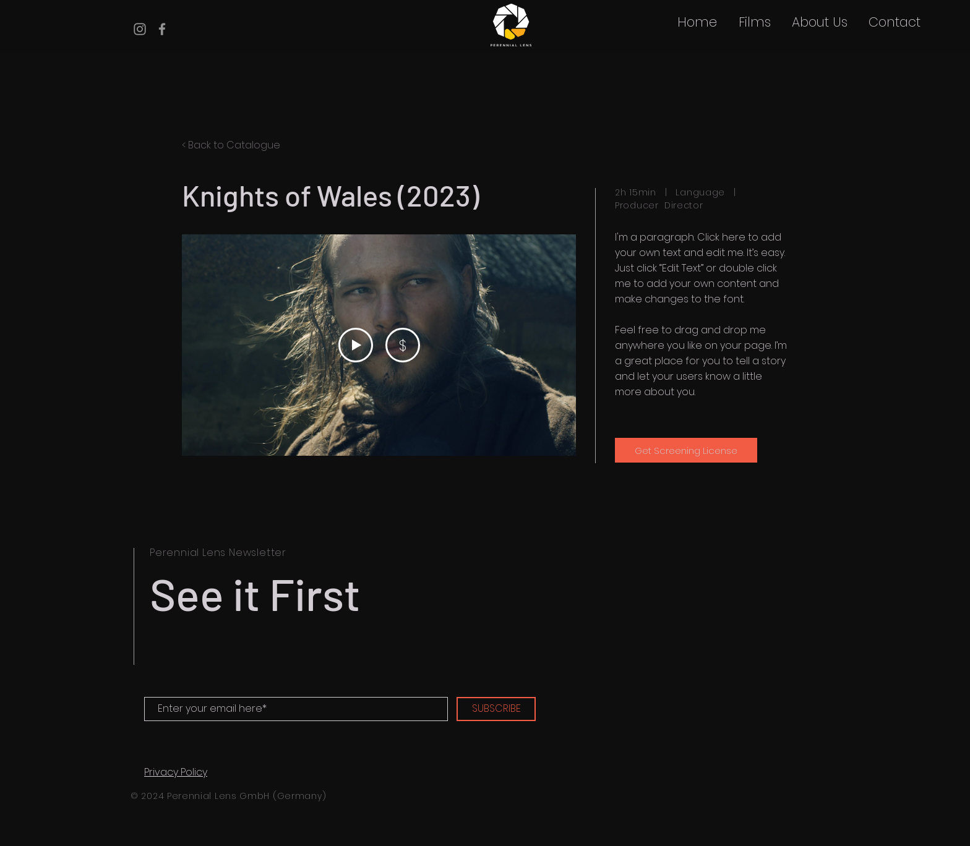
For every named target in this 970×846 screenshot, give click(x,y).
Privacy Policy (175, 772)
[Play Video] (355, 345)
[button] (754, 22)
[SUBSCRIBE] (496, 709)
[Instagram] (140, 29)
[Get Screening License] (686, 450)
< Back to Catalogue (231, 145)
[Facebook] (162, 29)
